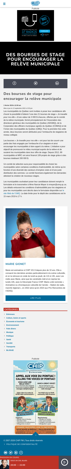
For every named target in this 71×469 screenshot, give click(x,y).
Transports (10, 347)
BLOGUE (10, 350)
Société (9, 343)
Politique (10, 336)
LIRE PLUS (35, 298)
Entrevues (10, 314)
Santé (8, 339)
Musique (9, 332)
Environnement (12, 325)
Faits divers (11, 329)
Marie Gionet (16, 264)
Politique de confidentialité (22, 444)
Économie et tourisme (15, 321)
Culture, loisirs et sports (16, 318)
